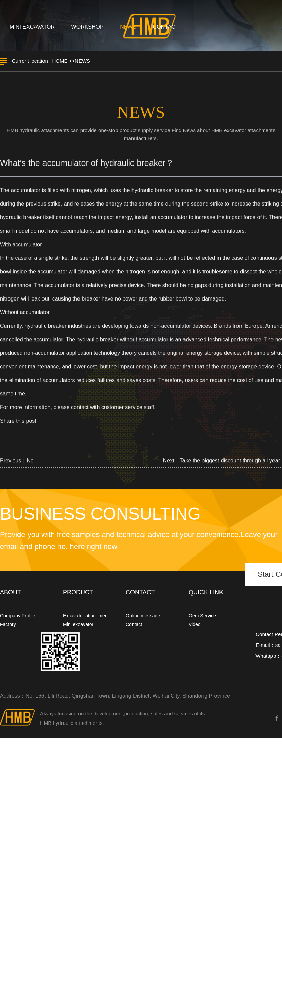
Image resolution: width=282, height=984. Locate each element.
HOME (59, 61)
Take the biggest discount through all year (230, 462)
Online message (143, 615)
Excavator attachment (86, 615)
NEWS (82, 61)
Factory (8, 624)
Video (195, 624)
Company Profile (17, 615)
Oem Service (202, 615)
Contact (134, 624)
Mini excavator (78, 624)
